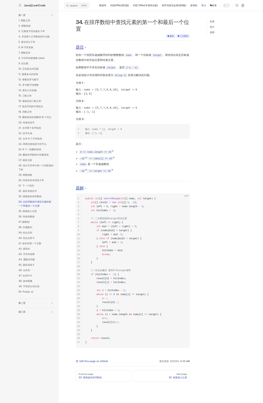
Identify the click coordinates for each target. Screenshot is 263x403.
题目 (212, 26)
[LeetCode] (243, 5)
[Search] (77, 5)
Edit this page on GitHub (92, 361)
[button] (35, 15)
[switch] (226, 5)
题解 (212, 32)
